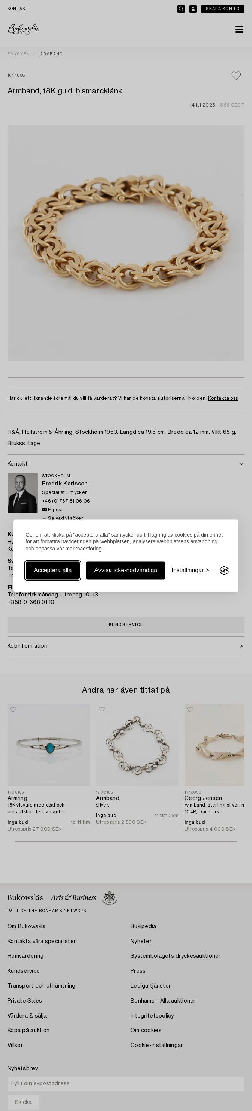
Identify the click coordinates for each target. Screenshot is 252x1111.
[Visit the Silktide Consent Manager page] (224, 571)
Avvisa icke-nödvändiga (125, 570)
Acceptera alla (53, 570)
